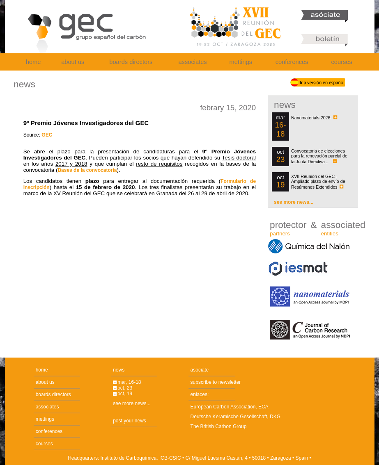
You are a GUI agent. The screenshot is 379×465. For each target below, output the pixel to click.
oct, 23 (124, 388)
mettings (241, 62)
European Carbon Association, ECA (230, 407)
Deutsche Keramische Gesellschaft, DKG (235, 416)
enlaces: (200, 394)
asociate (200, 370)
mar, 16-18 (129, 382)
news (118, 370)
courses (341, 62)
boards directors (130, 62)
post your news (129, 421)
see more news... (293, 202)
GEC (46, 135)
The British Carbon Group (219, 426)
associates (192, 62)
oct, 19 (124, 394)
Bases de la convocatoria (87, 170)
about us (72, 62)
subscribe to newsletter (216, 382)
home (33, 62)
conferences (292, 62)
